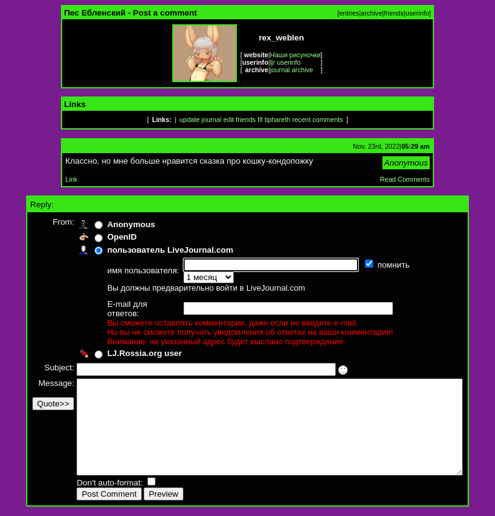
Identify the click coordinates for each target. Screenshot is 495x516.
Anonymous (110, 224)
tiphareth (277, 119)
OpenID (101, 237)
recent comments (317, 119)
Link (71, 179)
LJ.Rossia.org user (123, 335)
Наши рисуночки (295, 55)
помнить (374, 265)
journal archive (291, 69)
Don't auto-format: (90, 484)
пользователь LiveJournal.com (149, 250)
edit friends (239, 119)
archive (371, 13)
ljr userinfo (285, 62)
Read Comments (405, 179)
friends (394, 13)
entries (349, 13)
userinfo (417, 13)
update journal (201, 119)
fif (259, 119)
